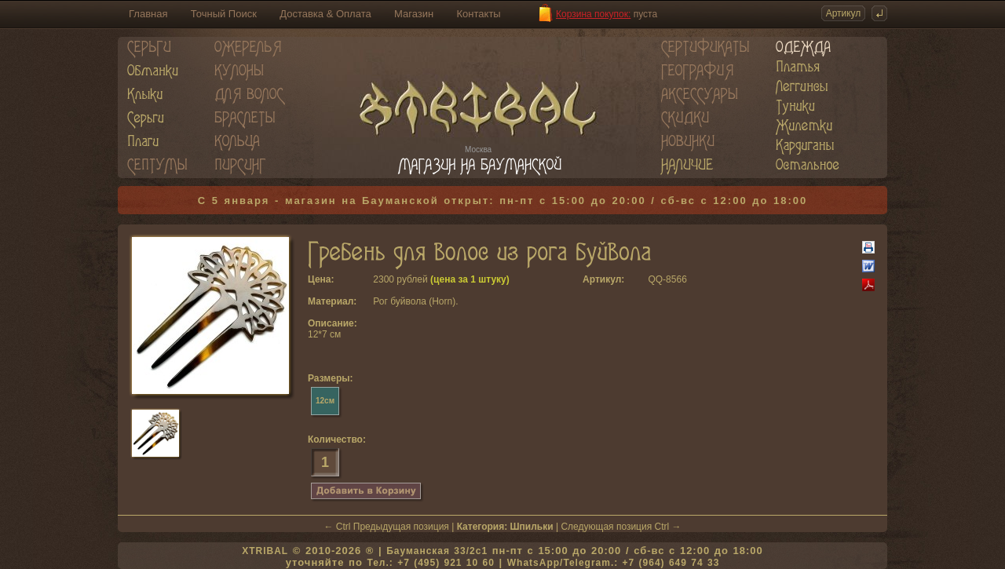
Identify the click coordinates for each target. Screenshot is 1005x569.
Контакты (479, 14)
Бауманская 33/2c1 (437, 550)
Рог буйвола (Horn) (414, 301)
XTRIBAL (265, 550)
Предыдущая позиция (401, 526)
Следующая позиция (606, 526)
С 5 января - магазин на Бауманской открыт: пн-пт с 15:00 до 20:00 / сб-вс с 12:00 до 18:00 (503, 200)
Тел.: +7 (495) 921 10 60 (430, 562)
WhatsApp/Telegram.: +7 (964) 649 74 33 (613, 562)
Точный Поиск (224, 14)
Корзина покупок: (593, 14)
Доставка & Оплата (325, 14)
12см (325, 400)
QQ (655, 279)
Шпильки (532, 526)
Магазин (413, 14)
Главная (148, 14)
